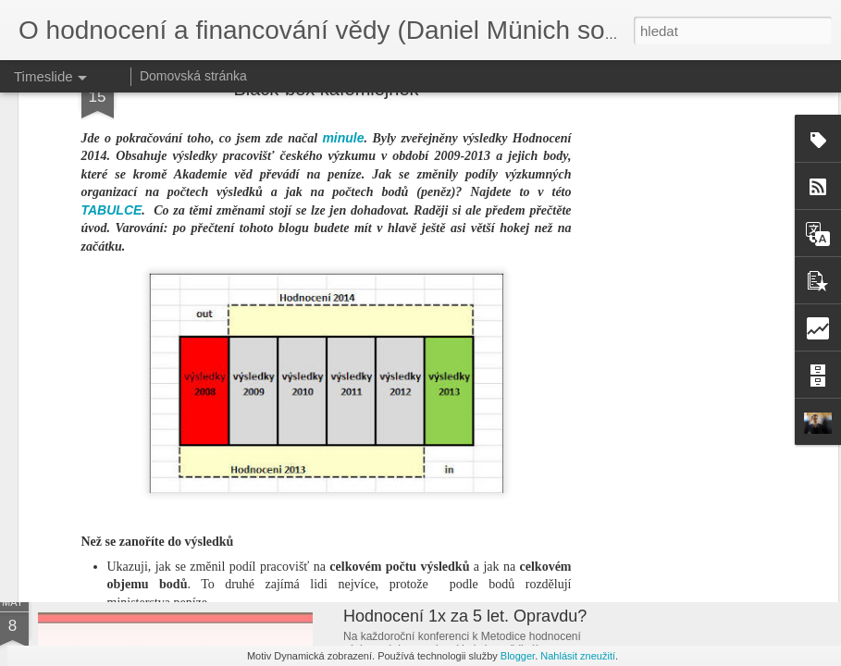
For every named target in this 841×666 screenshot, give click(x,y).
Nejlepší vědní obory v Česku (451, 488)
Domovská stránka (193, 75)
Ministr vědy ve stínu (680, 459)
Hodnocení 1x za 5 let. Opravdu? (465, 616)
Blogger (518, 655)
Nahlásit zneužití (577, 655)
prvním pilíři (428, 383)
